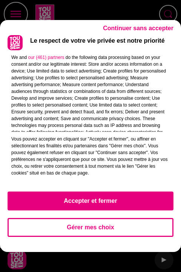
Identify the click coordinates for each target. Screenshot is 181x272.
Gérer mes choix (90, 227)
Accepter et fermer (90, 201)
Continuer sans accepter (138, 28)
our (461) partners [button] (46, 57)
